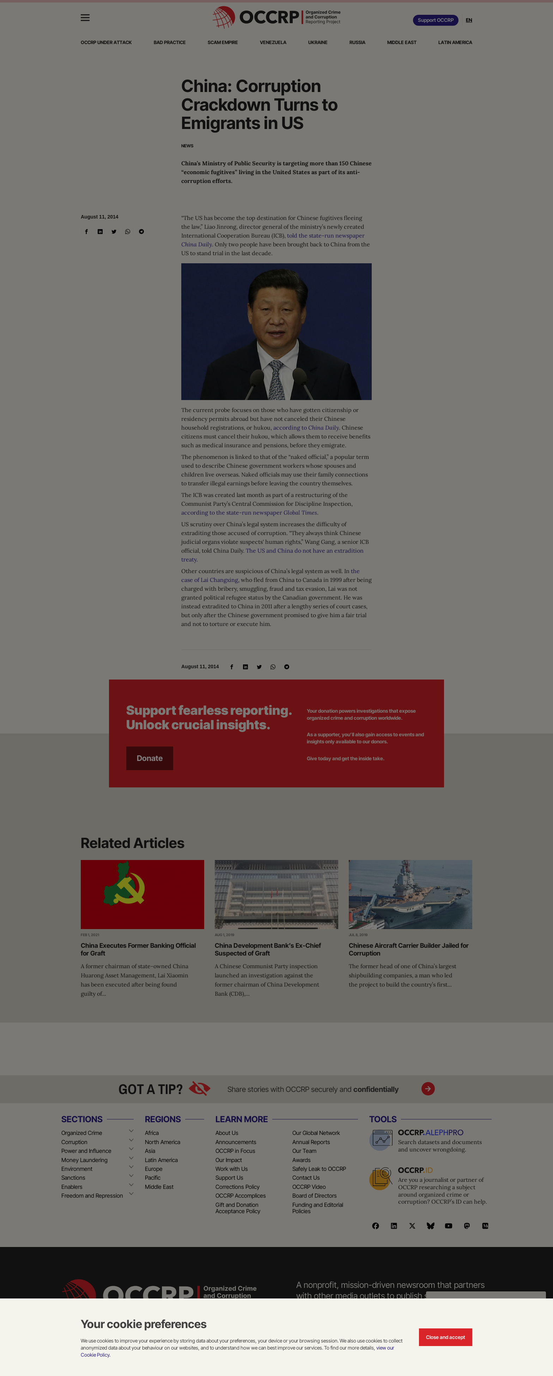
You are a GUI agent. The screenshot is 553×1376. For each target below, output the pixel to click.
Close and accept (445, 1337)
